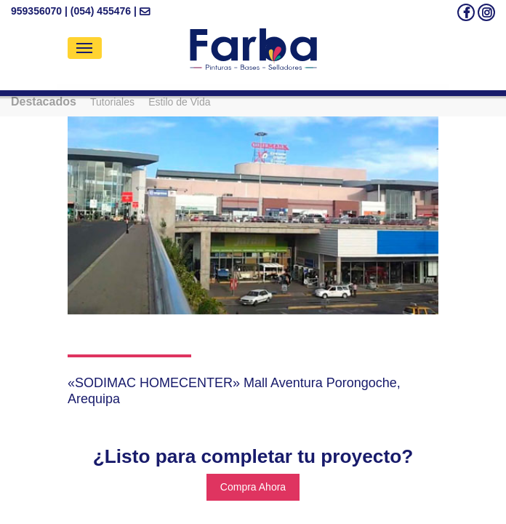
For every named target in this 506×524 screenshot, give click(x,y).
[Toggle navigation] (85, 48)
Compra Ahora (253, 487)
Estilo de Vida (179, 102)
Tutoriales (112, 102)
